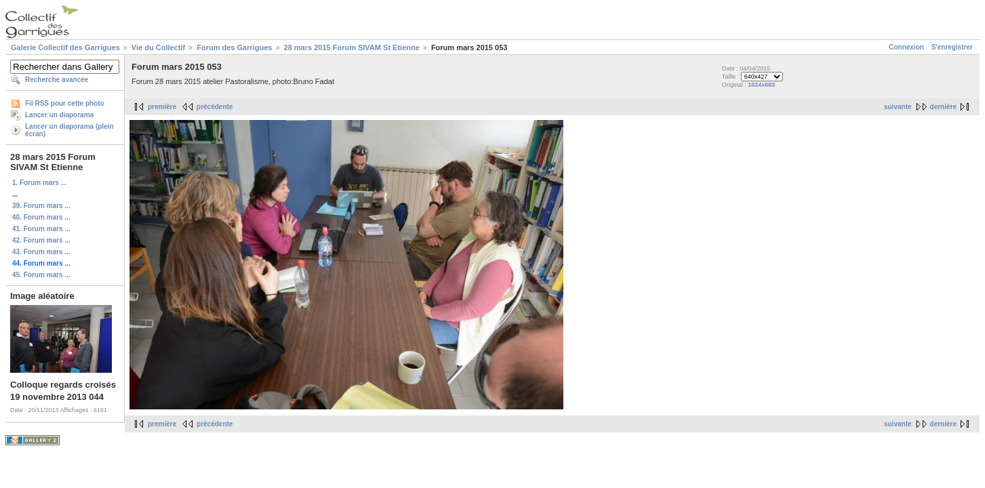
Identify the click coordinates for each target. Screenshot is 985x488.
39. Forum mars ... (41, 205)
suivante (898, 106)
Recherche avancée (56, 79)
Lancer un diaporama (59, 115)
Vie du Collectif (158, 47)
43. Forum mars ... (41, 252)
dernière (943, 106)
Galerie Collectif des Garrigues (65, 47)
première (162, 106)
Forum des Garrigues (234, 47)
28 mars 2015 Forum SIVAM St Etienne (352, 47)
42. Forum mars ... (41, 240)
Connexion (906, 47)
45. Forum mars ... (41, 275)
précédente (215, 106)
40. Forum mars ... (41, 217)
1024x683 (761, 84)
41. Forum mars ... (41, 228)
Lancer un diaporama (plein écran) (69, 130)
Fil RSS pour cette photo (64, 103)
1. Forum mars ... (39, 182)
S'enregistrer (952, 47)
